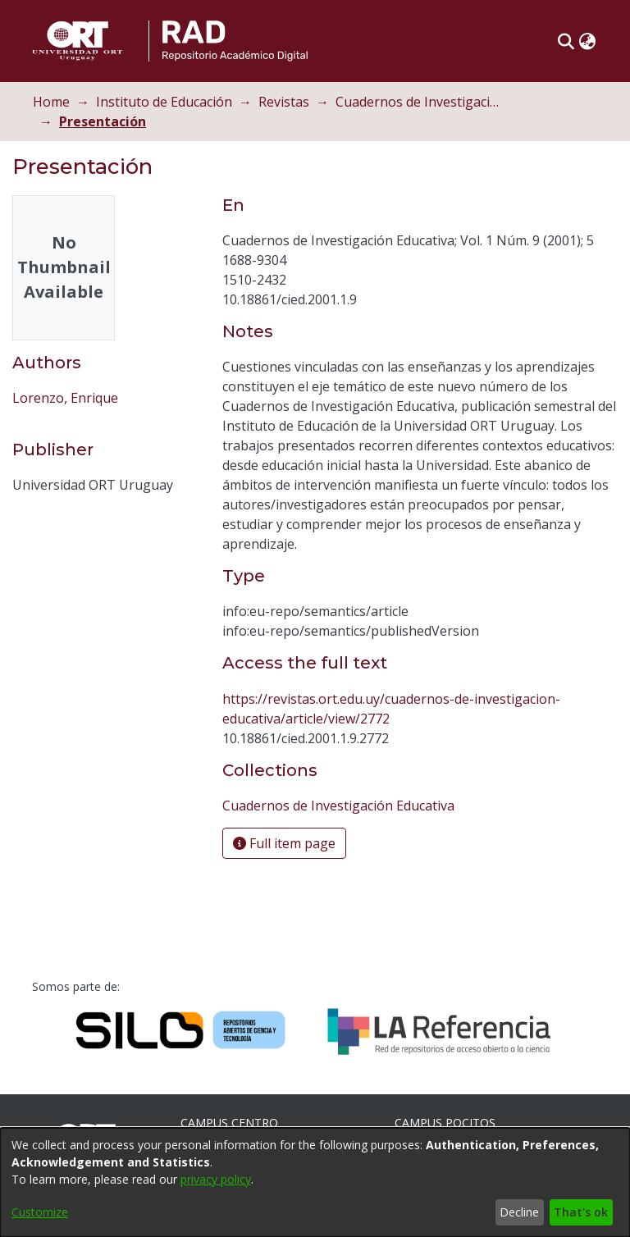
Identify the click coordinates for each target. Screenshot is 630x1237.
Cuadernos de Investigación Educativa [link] (418, 102)
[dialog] (315, 1182)
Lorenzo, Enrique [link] (65, 398)
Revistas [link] (283, 102)
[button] (565, 41)
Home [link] (51, 102)
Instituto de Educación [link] (164, 102)
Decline (519, 1212)
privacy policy (215, 1179)
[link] (338, 806)
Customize (39, 1212)
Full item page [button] (284, 843)
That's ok (581, 1212)
